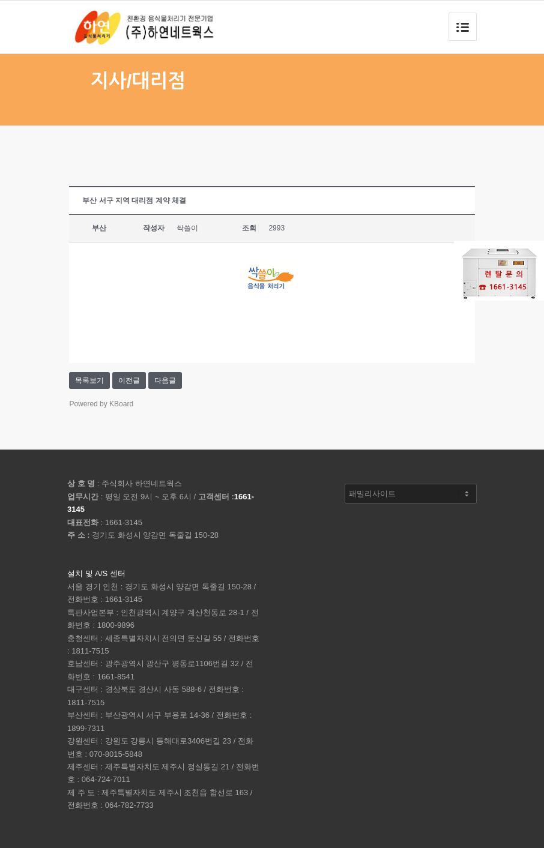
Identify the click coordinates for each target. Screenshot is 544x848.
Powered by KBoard (101, 404)
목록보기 (89, 380)
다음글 (165, 380)
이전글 (129, 380)
